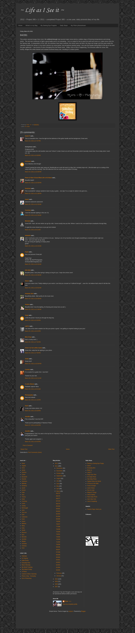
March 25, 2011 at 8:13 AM (32, 229)
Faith (23, 492)
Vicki (23, 548)
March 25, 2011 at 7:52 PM (33, 342)
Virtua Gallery (91, 494)
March (58, 491)
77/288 (58, 526)
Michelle (27, 221)
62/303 (58, 565)
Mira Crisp (28, 337)
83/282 (58, 511)
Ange (26, 315)
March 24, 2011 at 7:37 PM (33, 141)
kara (23, 534)
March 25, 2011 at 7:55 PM (33, 353)
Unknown (28, 161)
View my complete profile (70, 604)
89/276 (58, 496)
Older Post (111, 449)
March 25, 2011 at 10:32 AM (33, 264)
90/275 (58, 493)
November (59, 471)
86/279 (58, 503)
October (58, 473)
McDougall (25, 508)
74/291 (58, 534)
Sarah (23, 530)
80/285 (58, 519)
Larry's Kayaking (92, 501)
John (23, 510)
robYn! (27, 326)
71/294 (58, 542)
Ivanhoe (24, 472)
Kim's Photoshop (27, 578)
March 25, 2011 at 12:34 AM (33, 215)
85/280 (58, 506)
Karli (23, 514)
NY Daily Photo (91, 477)
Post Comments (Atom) (35, 452)
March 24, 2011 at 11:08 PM (33, 193)
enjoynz (71, 611)
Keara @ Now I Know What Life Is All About (38, 177)
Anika (27, 359)
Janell (27, 199)
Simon (27, 281)
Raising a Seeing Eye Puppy (95, 463)
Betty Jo (89, 470)
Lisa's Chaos (91, 488)
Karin (26, 406)
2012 (56, 463)
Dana (23, 463)
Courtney (28, 210)
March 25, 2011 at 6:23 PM (33, 331)
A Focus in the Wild (92, 483)
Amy (23, 494)
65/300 (58, 557)
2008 (56, 584)
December (59, 468)
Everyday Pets (26, 562)
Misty (23, 525)
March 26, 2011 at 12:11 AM (33, 378)
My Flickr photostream (78, 25)
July (57, 481)
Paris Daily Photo (92, 497)
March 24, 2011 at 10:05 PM (33, 172)
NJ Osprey (25, 558)
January (58, 576)
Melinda (24, 483)
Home (20, 25)
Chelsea (24, 546)
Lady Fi (89, 472)
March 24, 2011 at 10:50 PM (33, 182)
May (57, 486)
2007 (56, 586)
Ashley (24, 506)
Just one (24, 512)
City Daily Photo (92, 479)
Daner (89, 465)
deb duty (27, 270)
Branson (24, 532)
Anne (23, 468)
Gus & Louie (90, 490)
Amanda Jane (29, 293)
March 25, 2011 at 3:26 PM (33, 320)
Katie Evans (25, 560)
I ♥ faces (24, 571)
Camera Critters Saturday (29, 574)
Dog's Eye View (91, 474)
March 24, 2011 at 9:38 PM (33, 155)
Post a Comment (27, 445)
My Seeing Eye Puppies (49, 25)
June (58, 483)
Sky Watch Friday (27, 569)
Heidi (23, 499)
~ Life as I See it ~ (42, 10)
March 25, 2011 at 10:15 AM (33, 246)
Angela (24, 465)
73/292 (58, 537)
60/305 (58, 570)
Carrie (23, 474)
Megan (24, 541)
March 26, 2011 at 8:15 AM (32, 389)
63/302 (58, 562)
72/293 (58, 539)
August (58, 478)
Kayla (26, 252)
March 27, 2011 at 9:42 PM (33, 425)
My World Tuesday (27, 567)
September (59, 476)
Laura (23, 503)
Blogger (83, 611)
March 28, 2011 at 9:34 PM (33, 441)
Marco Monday (26, 565)
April (57, 488)
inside (28, 126)
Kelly (23, 528)
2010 (56, 579)
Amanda (24, 543)
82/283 (58, 514)
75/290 (58, 531)
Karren (24, 490)
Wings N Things (91, 492)
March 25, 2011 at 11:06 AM (33, 309)
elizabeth (28, 235)
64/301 (58, 560)
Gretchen (28, 188)
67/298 (58, 552)
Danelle (24, 479)
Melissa (24, 523)
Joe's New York (91, 499)
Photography (29, 395)
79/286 (58, 521)
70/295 (58, 544)
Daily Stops (64, 25)
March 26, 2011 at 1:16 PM (33, 400)
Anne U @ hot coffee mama (33, 348)
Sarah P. (27, 136)
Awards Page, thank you (94, 509)
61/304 (58, 567)
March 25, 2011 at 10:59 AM (33, 298)
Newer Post (24, 449)
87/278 (58, 501)
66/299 (58, 555)
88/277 (58, 498)
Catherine (24, 517)
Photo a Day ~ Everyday (29, 576)
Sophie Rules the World (94, 481)
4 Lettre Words (29, 384)
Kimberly (24, 485)
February (59, 573)
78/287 (58, 524)
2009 (56, 581)
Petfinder (24, 556)
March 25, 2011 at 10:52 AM (33, 288)
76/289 (58, 529)
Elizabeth (24, 477)
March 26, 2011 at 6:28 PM (33, 410)
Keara (23, 521)
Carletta (27, 369)
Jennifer (27, 416)
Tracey (24, 497)
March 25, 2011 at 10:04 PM (33, 363)
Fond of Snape (91, 485)
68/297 (58, 549)
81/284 (58, 516)
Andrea (27, 304)
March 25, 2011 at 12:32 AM (33, 204)
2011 (56, 466)
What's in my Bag (31, 25)
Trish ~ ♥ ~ (68, 601)
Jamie (23, 470)
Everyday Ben (91, 468)
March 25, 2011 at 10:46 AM (33, 275)
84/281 (58, 508)
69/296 (58, 547)
